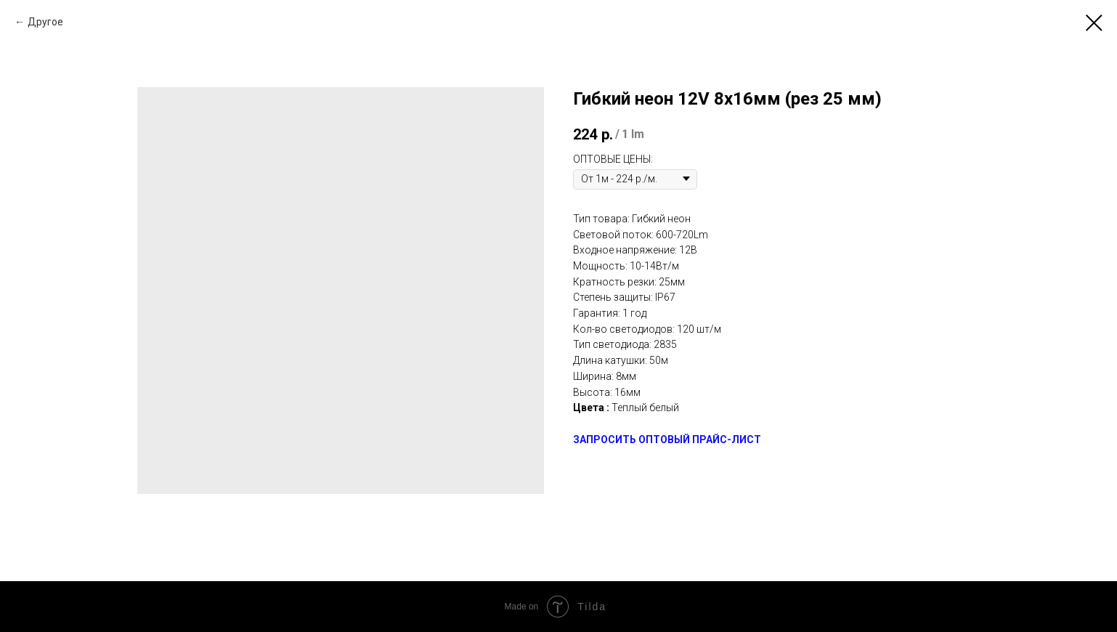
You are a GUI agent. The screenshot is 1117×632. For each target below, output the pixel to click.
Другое (45, 22)
